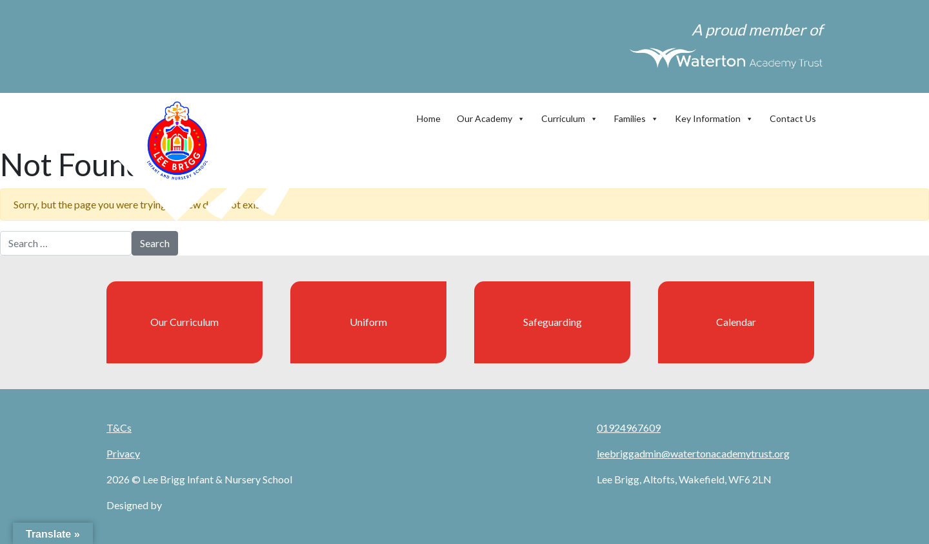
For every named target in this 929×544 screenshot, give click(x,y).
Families (636, 115)
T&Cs (119, 427)
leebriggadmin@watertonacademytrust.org (693, 453)
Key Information (714, 115)
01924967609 (629, 427)
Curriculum (569, 115)
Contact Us (793, 118)
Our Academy (491, 115)
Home (429, 118)
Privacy (123, 453)
